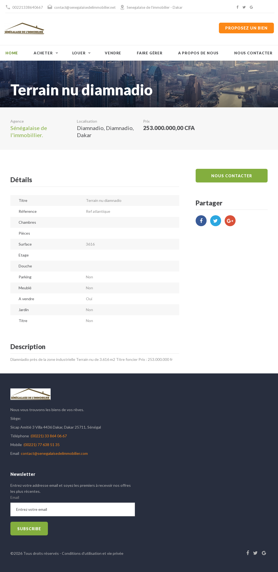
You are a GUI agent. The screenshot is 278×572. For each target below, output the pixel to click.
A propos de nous (198, 53)
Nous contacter (253, 53)
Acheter (43, 53)
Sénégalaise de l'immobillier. (28, 131)
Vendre (113, 53)
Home (11, 53)
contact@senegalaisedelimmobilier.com (54, 453)
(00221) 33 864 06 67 (49, 436)
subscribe (29, 528)
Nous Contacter (231, 175)
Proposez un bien (246, 28)
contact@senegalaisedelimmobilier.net (84, 7)
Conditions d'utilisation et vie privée (92, 553)
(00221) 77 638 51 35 (42, 444)
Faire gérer (150, 53)
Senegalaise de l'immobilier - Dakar (155, 7)
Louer (79, 53)
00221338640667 (27, 7)
